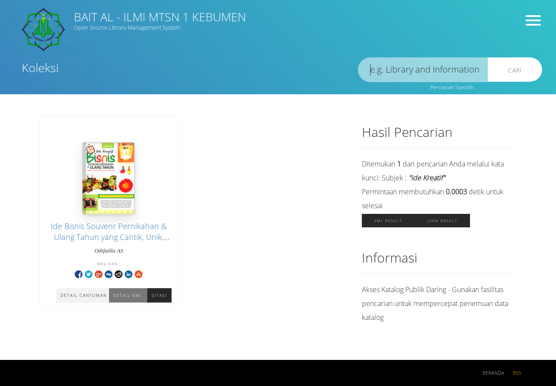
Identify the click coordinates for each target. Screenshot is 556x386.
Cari (515, 70)
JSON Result (442, 220)
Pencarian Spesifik (451, 87)
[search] (423, 69)
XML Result (388, 220)
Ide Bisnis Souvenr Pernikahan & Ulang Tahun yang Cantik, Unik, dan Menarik (109, 237)
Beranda (493, 373)
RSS (517, 373)
